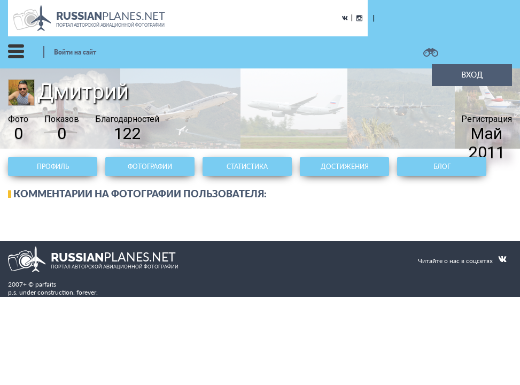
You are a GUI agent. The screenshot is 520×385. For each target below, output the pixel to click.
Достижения (345, 167)
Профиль (53, 167)
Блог (442, 167)
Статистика (247, 167)
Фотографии (150, 167)
